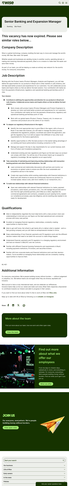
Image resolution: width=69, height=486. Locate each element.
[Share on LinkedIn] (13, 305)
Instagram (50, 297)
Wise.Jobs (53, 293)
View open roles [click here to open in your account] (10, 428)
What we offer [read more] (46, 384)
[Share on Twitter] (18, 305)
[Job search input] (34, 460)
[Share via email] (24, 305)
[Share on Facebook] (8, 305)
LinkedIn (40, 297)
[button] (60, 3)
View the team (12, 332)
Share (4, 305)
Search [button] (63, 460)
